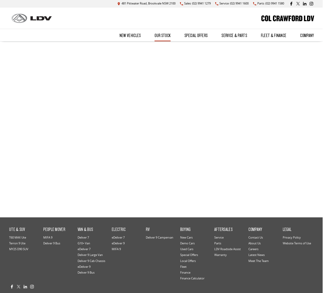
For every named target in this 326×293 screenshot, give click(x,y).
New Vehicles (130, 35)
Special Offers (196, 35)
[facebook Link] (291, 3)
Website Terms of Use (297, 243)
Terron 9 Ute (17, 243)
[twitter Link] (298, 3)
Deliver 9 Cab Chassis (91, 261)
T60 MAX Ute (17, 237)
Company (307, 35)
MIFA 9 (47, 237)
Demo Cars (187, 243)
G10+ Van (84, 243)
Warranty (220, 255)
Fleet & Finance (274, 35)
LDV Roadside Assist (227, 249)
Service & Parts (234, 35)
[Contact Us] (146, 3)
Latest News (256, 255)
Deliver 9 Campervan (159, 237)
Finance (185, 272)
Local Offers (188, 261)
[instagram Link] (311, 3)
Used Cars (186, 249)
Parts (217, 243)
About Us (254, 243)
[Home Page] (31, 18)
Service (219, 237)
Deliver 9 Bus (51, 243)
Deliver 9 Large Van (90, 255)
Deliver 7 (83, 237)
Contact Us (255, 237)
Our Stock (163, 35)
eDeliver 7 (84, 249)
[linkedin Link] (304, 3)
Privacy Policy (292, 237)
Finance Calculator (192, 278)
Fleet (183, 267)
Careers (253, 249)
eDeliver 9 (84, 267)
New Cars (186, 237)
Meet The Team (258, 261)
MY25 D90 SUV (18, 249)
